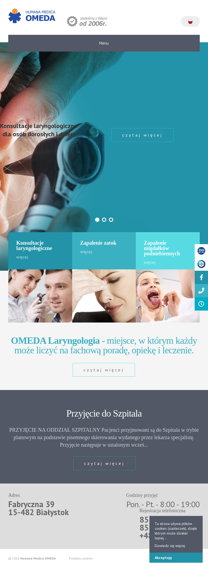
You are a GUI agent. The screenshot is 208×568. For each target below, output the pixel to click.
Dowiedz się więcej (170, 545)
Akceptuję (163, 557)
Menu (104, 43)
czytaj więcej (142, 135)
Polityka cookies (81, 558)
